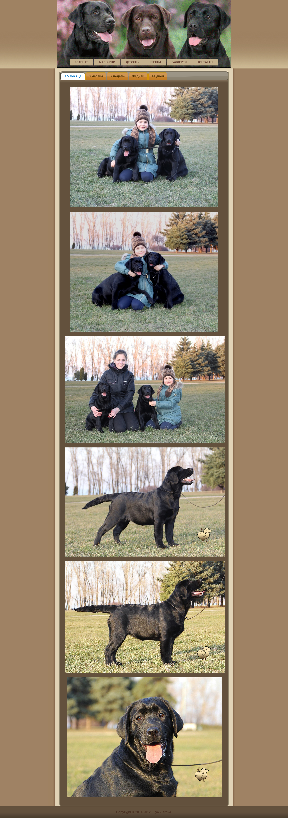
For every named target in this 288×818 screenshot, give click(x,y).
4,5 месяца (73, 76)
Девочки (132, 62)
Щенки (155, 62)
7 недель (117, 76)
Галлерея (179, 62)
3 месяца (96, 76)
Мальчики (107, 62)
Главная (81, 62)
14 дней (158, 76)
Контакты (205, 62)
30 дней (138, 76)
